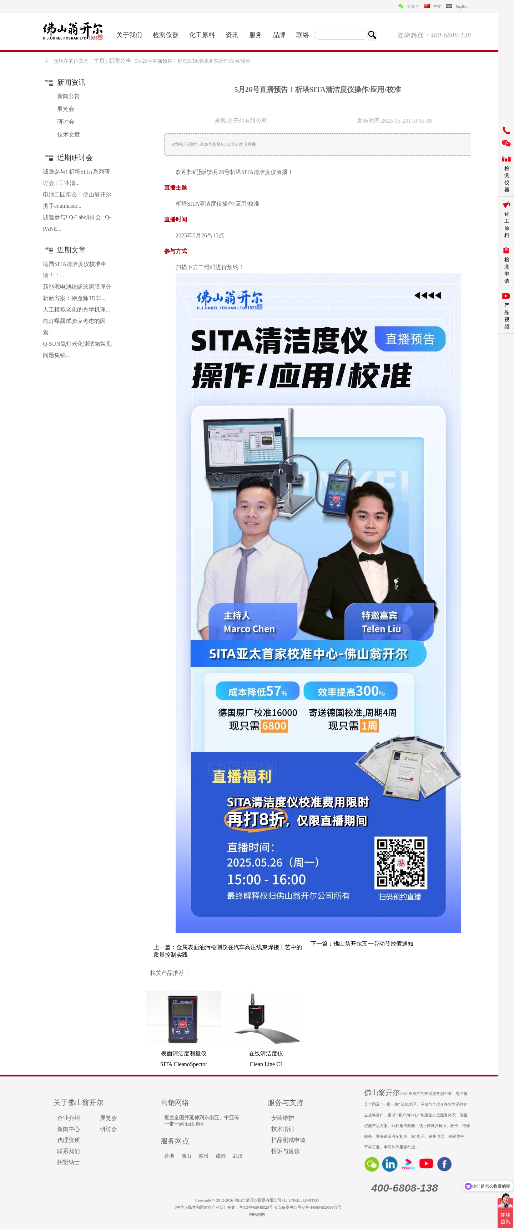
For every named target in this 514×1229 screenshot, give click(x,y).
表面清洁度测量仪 (184, 1053)
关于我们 (129, 34)
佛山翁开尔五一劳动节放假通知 (373, 944)
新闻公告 (120, 61)
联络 (302, 34)
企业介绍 (68, 1118)
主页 (99, 61)
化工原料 (202, 34)
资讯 (232, 34)
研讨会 (65, 122)
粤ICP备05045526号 (256, 1207)
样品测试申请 (288, 1140)
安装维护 (282, 1118)
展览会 (65, 109)
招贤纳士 (68, 1162)
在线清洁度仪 (266, 1053)
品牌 (279, 34)
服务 (255, 34)
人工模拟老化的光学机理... (76, 310)
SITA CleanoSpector (183, 1064)
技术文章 (68, 135)
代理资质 (68, 1140)
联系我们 (68, 1151)
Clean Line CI (266, 1064)
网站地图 (257, 1214)
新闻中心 (68, 1129)
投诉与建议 (285, 1151)
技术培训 (282, 1129)
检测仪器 (165, 34)
